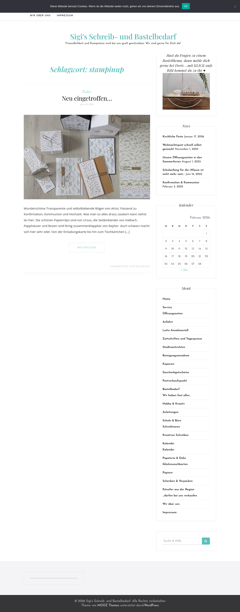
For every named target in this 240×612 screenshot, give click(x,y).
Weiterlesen (86, 247)
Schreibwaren (171, 426)
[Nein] (235, 6)
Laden (87, 91)
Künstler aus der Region (178, 489)
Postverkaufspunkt (175, 380)
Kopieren (168, 364)
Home (166, 299)
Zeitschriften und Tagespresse (182, 338)
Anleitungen (171, 412)
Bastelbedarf (171, 389)
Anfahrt (168, 322)
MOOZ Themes (108, 605)
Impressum (65, 15)
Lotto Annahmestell (176, 330)
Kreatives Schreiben (176, 435)
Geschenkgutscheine (176, 372)
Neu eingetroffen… (87, 98)
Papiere (168, 472)
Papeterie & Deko (174, 458)
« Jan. (184, 269)
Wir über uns (40, 15)
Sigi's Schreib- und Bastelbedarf (123, 36)
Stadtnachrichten (174, 347)
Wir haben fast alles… (177, 395)
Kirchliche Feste (173, 136)
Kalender (168, 443)
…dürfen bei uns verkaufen (180, 495)
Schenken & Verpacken (178, 481)
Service (167, 307)
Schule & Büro (172, 420)
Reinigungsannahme (176, 355)
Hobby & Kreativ (174, 403)
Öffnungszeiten (173, 313)
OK (186, 6)
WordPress (151, 605)
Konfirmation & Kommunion (181, 182)
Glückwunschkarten (175, 464)
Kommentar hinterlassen (130, 266)
